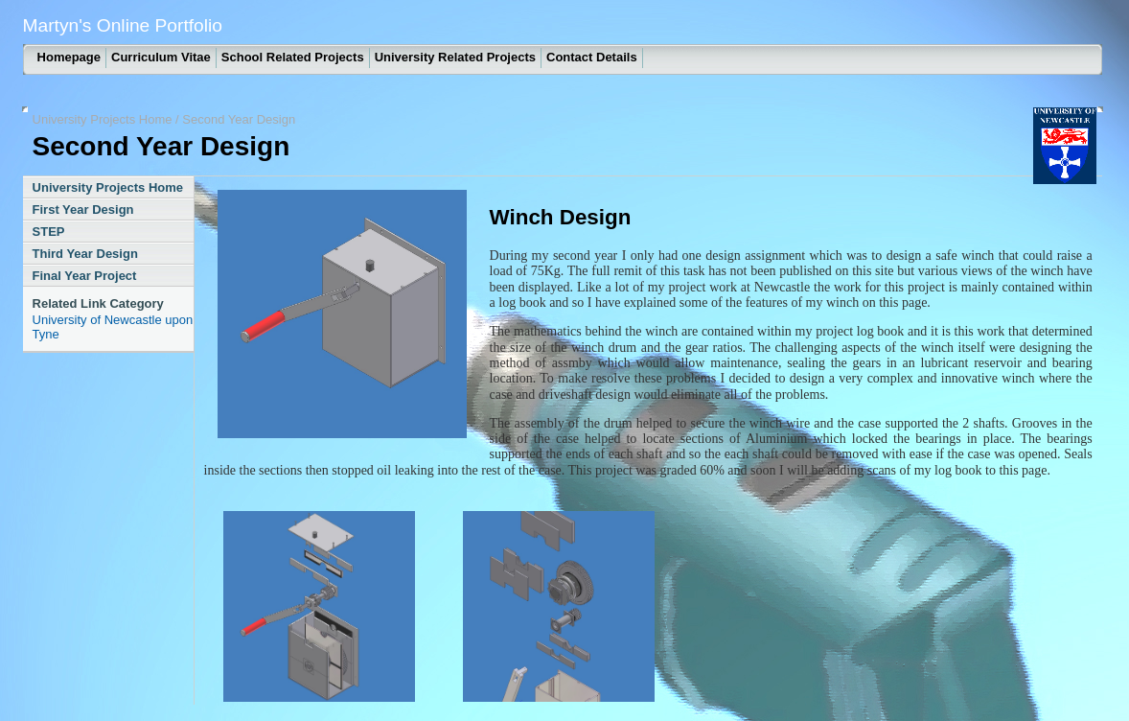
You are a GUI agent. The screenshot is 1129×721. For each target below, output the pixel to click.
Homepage (69, 57)
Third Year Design (85, 253)
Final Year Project (85, 275)
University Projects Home (103, 119)
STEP (49, 231)
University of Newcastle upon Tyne (113, 327)
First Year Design (83, 209)
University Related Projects (455, 57)
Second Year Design (238, 119)
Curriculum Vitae (161, 57)
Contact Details (591, 57)
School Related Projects (292, 57)
